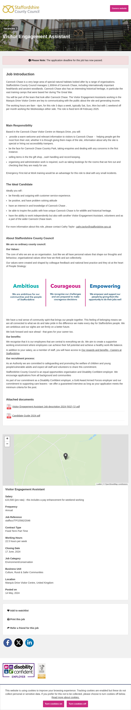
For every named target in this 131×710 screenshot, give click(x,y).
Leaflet (99, 484)
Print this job (16, 619)
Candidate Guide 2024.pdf (26, 415)
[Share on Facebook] (7, 642)
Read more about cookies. (65, 697)
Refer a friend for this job (23, 628)
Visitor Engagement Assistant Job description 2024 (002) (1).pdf (46, 406)
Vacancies (10, 28)
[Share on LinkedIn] (29, 642)
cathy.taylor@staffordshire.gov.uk (93, 226)
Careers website (119, 8)
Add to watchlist (17, 610)
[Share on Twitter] (18, 642)
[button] (65, 456)
